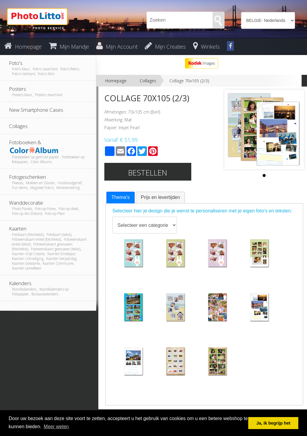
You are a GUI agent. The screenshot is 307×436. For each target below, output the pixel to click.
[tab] (120, 197)
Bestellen (147, 172)
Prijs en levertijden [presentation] (160, 197)
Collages (148, 81)
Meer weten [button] (56, 426)
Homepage (116, 81)
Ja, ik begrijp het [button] (273, 423)
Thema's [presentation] (121, 197)
